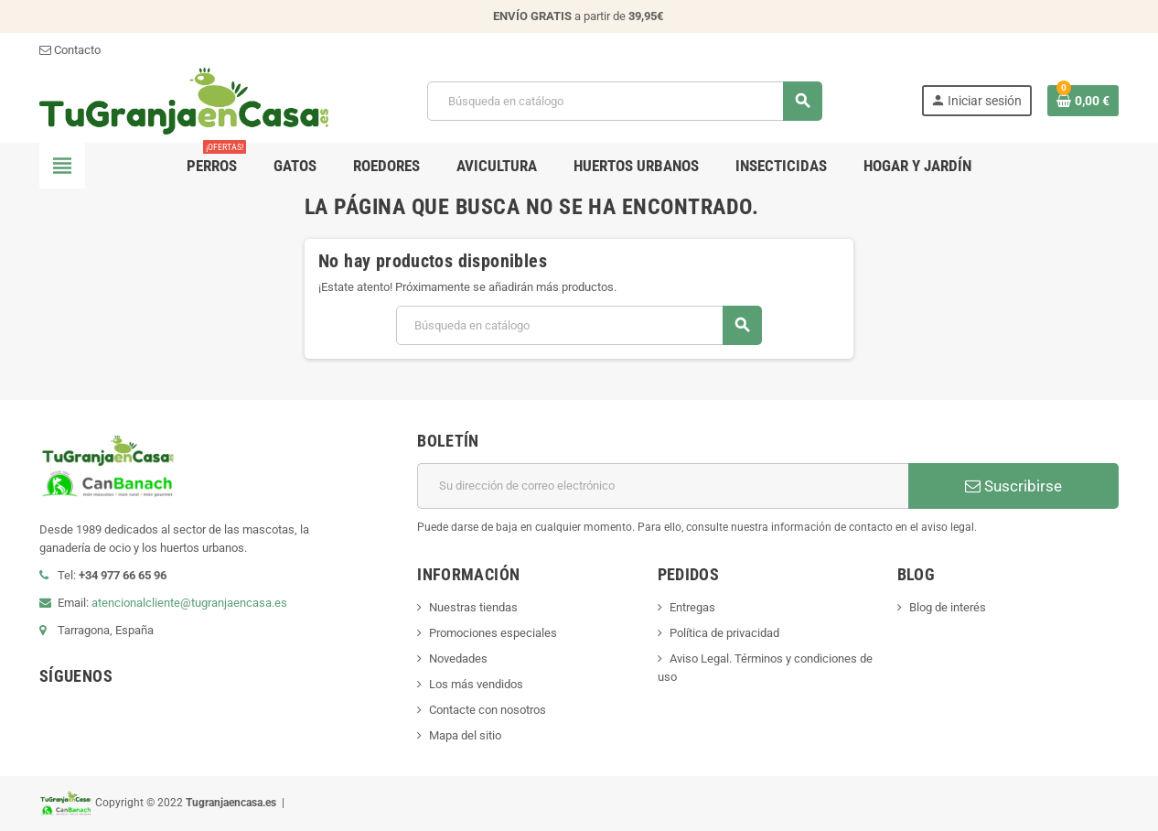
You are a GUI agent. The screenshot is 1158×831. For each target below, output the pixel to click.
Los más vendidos (476, 684)
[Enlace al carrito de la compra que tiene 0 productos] (1083, 100)
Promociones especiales (493, 633)
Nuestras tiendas (473, 607)
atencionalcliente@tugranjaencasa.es (189, 603)
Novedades (458, 658)
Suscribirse (1013, 486)
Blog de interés (947, 607)
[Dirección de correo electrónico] (662, 486)
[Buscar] (623, 101)
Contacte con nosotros (487, 710)
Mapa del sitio (465, 735)
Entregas (692, 607)
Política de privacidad (724, 633)
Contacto (70, 50)
